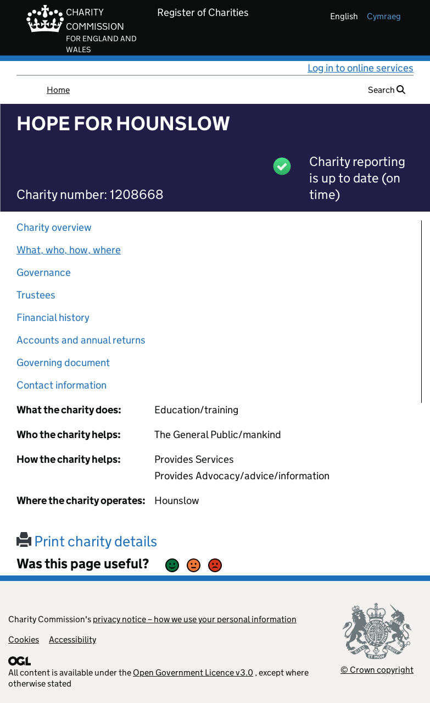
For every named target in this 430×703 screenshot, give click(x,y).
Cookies (23, 639)
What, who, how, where (68, 249)
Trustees (35, 295)
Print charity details (86, 541)
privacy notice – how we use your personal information (195, 619)
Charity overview (54, 227)
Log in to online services (361, 68)
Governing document (63, 362)
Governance (43, 272)
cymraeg (384, 16)
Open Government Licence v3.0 (193, 672)
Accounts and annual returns (81, 340)
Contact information (61, 385)
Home (58, 90)
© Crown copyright (377, 670)
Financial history (53, 317)
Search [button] (386, 90)
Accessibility (72, 639)
